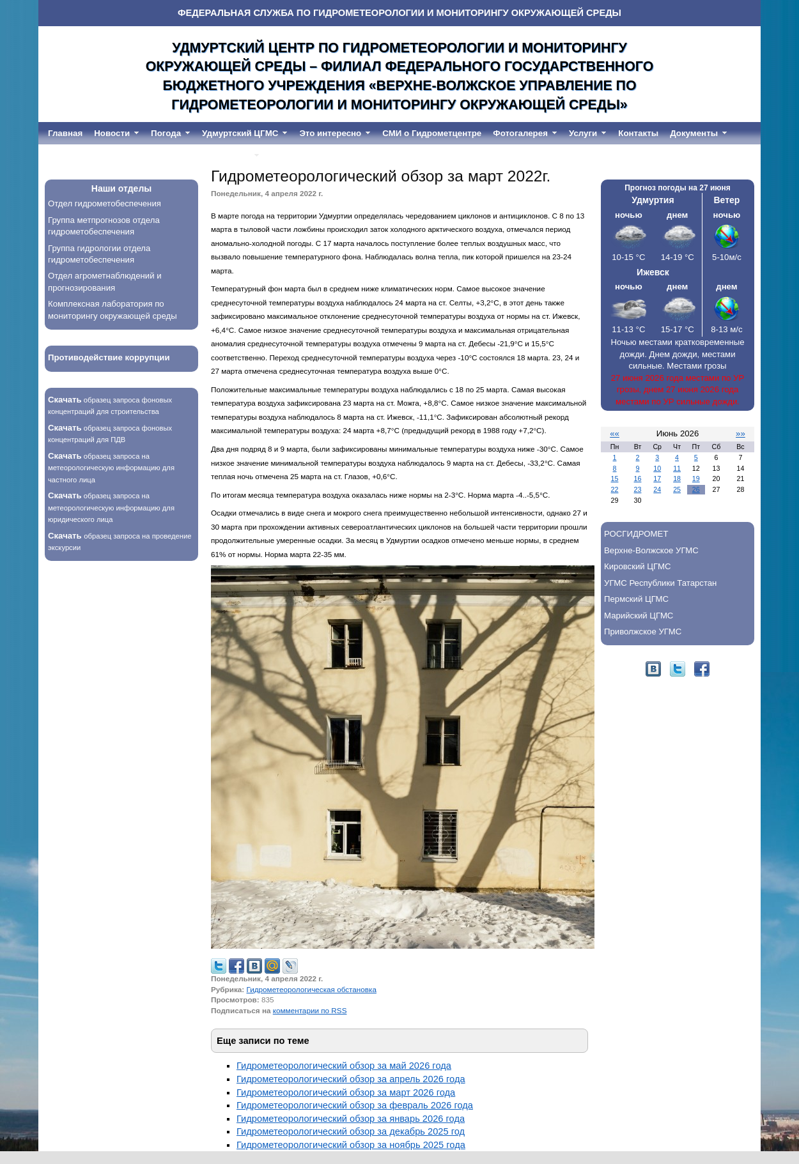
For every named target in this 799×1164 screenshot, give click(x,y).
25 (677, 489)
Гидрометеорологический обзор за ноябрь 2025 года (351, 1145)
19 (696, 478)
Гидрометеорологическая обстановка (311, 989)
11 (677, 468)
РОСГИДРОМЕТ (636, 534)
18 (677, 478)
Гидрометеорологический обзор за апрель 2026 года (351, 1079)
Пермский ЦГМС (636, 599)
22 (615, 489)
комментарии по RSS (310, 1010)
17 (657, 478)
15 (615, 478)
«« (614, 433)
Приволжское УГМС (642, 631)
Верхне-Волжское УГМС (651, 550)
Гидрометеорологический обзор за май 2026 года (344, 1066)
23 (638, 489)
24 (657, 489)
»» (740, 433)
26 (696, 489)
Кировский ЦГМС (637, 566)
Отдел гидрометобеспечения (104, 203)
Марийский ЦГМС (638, 615)
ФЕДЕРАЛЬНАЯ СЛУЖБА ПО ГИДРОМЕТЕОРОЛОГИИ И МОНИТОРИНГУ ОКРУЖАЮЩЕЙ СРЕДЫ (399, 13)
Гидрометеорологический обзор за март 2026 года (346, 1092)
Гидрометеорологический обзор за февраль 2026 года (355, 1105)
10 (657, 468)
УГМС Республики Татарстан (660, 583)
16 (638, 478)
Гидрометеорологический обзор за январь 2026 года (351, 1119)
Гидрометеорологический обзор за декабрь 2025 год (351, 1131)
